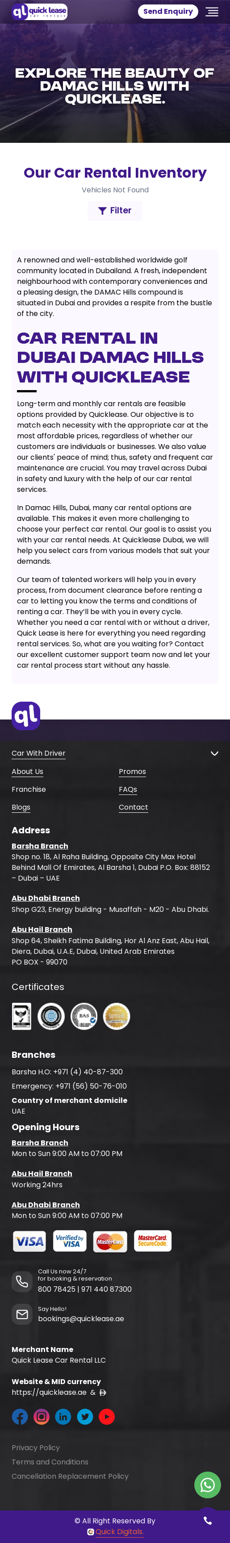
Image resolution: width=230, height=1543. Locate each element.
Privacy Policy (36, 1448)
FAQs (128, 789)
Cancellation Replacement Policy (70, 1476)
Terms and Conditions (50, 1462)
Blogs (21, 807)
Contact (133, 807)
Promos (132, 771)
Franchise (29, 789)
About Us (27, 771)
